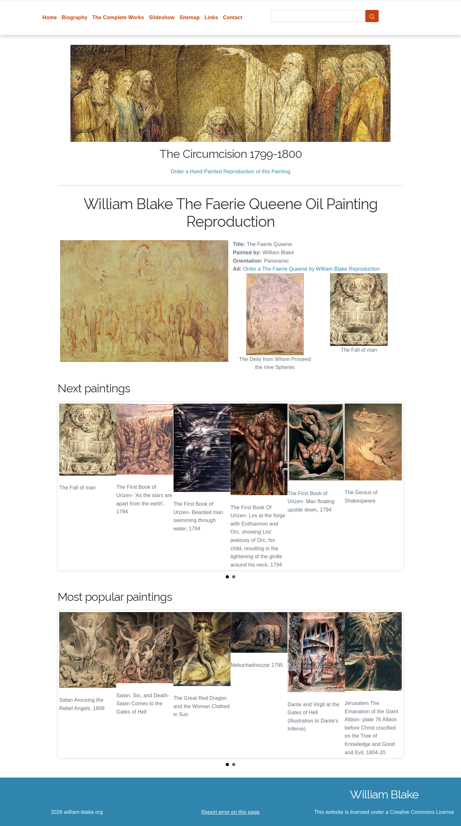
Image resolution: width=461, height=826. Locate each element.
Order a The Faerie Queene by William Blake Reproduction (311, 269)
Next (393, 486)
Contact (232, 17)
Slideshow (162, 17)
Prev (67, 486)
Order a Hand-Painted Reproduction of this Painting (230, 171)
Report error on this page (230, 812)
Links (211, 17)
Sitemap (189, 17)
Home (50, 17)
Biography (75, 17)
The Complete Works (118, 17)
